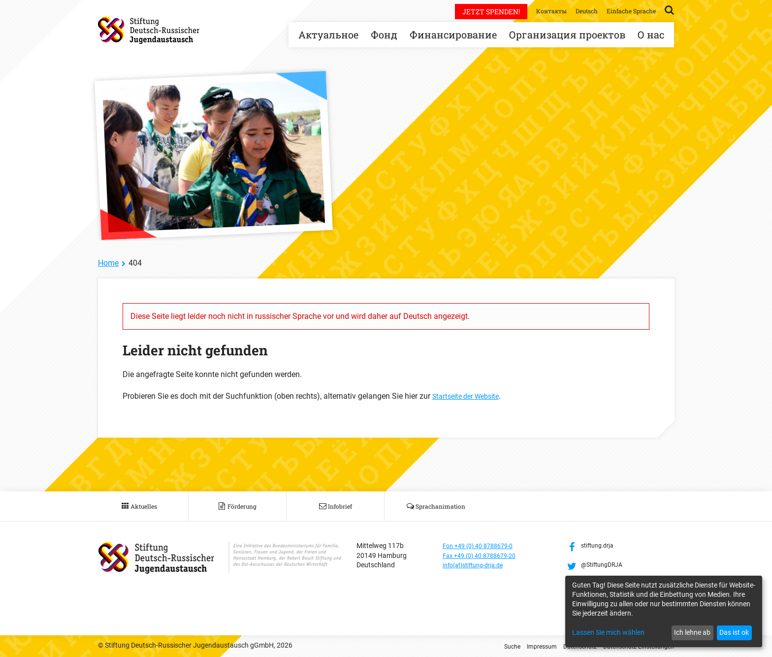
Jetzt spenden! (475, 11)
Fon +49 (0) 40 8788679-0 (482, 546)
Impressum (523, 646)
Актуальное (328, 34)
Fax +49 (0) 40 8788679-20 (484, 555)
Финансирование (453, 34)
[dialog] (663, 611)
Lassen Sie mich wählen (608, 632)
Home (108, 263)
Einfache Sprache (628, 10)
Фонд (384, 34)
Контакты (538, 10)
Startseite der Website (470, 396)
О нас (651, 34)
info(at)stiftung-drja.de (478, 565)
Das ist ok (734, 632)
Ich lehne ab (692, 632)
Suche (490, 646)
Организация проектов (567, 34)
